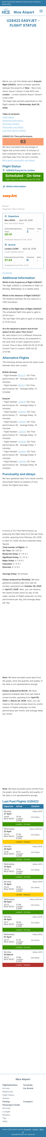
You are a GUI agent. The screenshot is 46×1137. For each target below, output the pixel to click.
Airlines (5, 1098)
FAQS (4, 1121)
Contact (35, 1129)
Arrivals (5, 1088)
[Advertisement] (23, 54)
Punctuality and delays (12, 127)
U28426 (22, 431)
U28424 (22, 422)
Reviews (6, 1115)
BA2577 (21, 385)
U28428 (22, 441)
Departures (7, 1091)
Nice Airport (24, 12)
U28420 (22, 412)
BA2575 (22, 375)
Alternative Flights (10, 124)
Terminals (28, 1085)
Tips (4, 1118)
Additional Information (12, 120)
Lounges (6, 1111)
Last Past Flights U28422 (14, 130)
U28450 (22, 451)
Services (6, 1108)
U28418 (21, 402)
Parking (6, 1101)
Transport (28, 1101)
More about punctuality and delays (18, 160)
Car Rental (28, 1088)
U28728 (22, 461)
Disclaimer (27, 1129)
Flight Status (8, 117)
